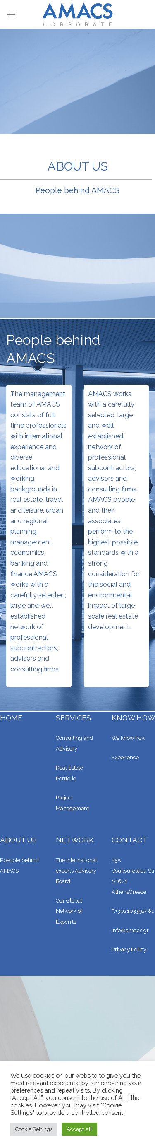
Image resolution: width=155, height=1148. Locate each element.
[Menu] (11, 14)
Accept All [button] (79, 1129)
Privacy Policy (129, 949)
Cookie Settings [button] (33, 1129)
